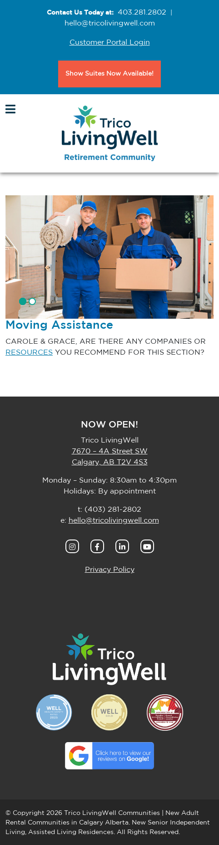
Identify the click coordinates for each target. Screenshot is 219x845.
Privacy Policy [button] (109, 569)
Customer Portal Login (110, 42)
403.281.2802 (142, 12)
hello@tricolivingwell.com (110, 23)
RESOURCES (29, 352)
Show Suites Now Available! (109, 74)
